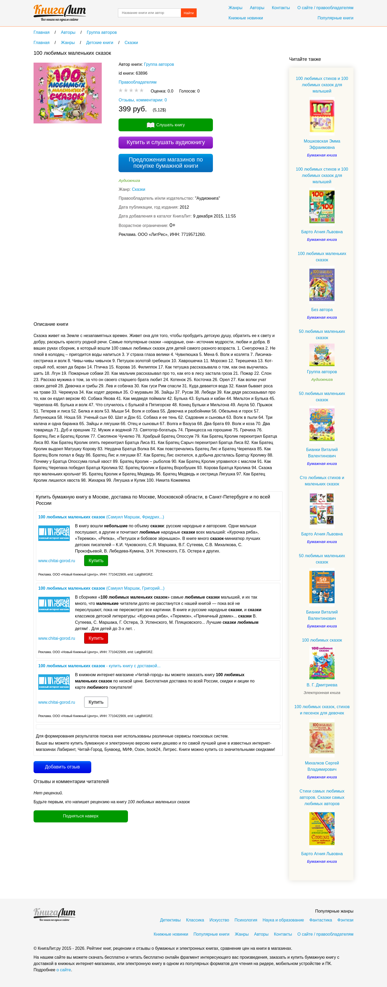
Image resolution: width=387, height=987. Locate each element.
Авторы (257, 8)
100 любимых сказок (322, 640)
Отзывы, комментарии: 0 (143, 100)
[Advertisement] (129, 280)
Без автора (322, 309)
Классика (195, 920)
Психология (245, 920)
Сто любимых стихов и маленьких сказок (322, 480)
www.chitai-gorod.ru (56, 560)
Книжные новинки (245, 18)
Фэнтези (345, 920)
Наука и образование (283, 920)
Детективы (170, 920)
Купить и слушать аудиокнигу (166, 142)
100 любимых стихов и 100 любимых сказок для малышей (322, 84)
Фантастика (320, 920)
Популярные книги (335, 18)
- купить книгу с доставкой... (99, 666)
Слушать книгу (170, 125)
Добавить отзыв (62, 766)
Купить (96, 560)
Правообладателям (138, 82)
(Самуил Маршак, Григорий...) (101, 588)
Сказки (138, 189)
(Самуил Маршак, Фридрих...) (101, 517)
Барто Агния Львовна (322, 232)
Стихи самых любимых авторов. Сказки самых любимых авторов (321, 797)
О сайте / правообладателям (325, 8)
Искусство (219, 920)
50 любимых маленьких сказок (322, 334)
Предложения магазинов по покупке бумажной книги (166, 162)
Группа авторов (159, 64)
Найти (189, 13)
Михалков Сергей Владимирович (322, 766)
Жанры (235, 8)
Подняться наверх (80, 816)
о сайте (63, 970)
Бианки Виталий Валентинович (322, 452)
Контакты (281, 8)
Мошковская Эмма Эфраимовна (322, 144)
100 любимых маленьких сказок (322, 256)
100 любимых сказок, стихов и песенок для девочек (322, 709)
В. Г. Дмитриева (322, 685)
